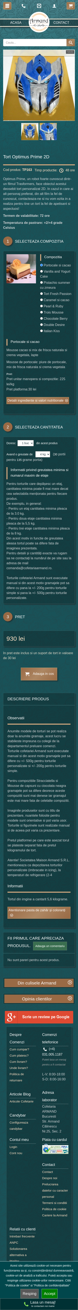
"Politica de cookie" (17, 1285)
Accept (49, 1294)
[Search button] (71, 42)
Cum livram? (18, 1061)
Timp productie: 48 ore (55, 170)
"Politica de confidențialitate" (51, 1285)
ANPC (14, 1242)
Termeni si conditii (54, 1203)
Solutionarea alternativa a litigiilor (18, 1255)
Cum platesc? (19, 1055)
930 (11, 638)
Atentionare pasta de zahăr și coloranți (37, 910)
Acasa (15, 22)
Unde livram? (19, 1068)
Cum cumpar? (19, 1049)
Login (13, 1147)
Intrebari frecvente (22, 1236)
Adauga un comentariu (50, 946)
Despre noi (49, 1178)
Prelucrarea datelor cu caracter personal (55, 1190)
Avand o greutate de (19, 454)
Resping (29, 1294)
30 (55, 454)
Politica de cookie (54, 1209)
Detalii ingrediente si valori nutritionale (35, 400)
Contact (61, 22)
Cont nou (16, 1153)
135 (19, 460)
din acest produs (46, 443)
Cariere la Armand (54, 1215)
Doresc (11, 443)
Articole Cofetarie (21, 1101)
